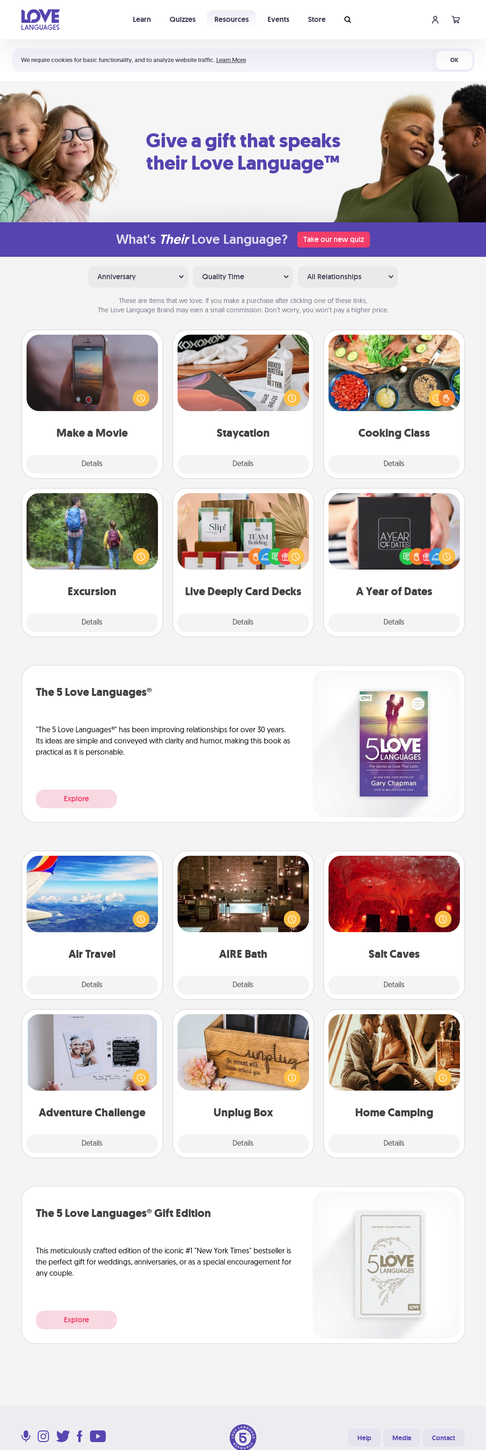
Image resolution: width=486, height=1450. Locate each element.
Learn (142, 19)
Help (364, 1438)
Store (317, 19)
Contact (443, 1438)
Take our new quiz (333, 239)
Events (278, 19)
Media (401, 1438)
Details (92, 464)
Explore (76, 799)
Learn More (231, 60)
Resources (231, 19)
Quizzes (183, 19)
